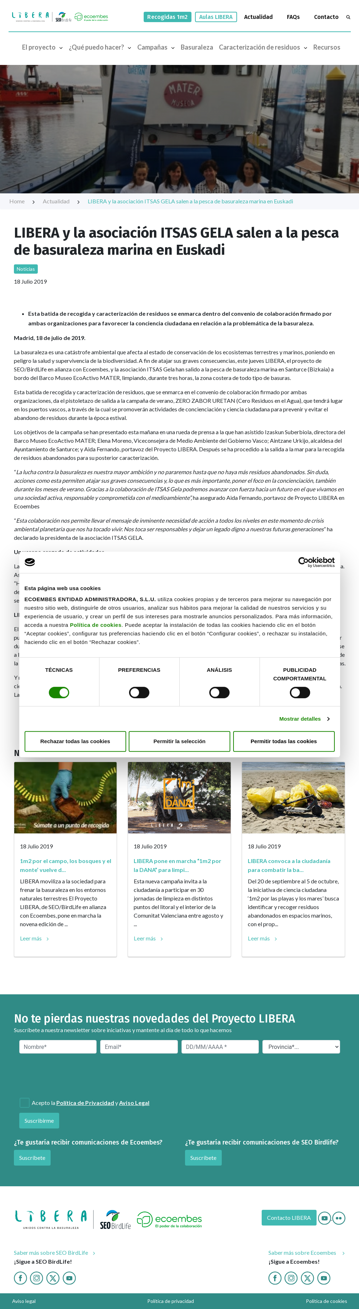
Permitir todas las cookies (284, 741)
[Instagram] (36, 1277)
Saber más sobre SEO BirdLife (51, 1252)
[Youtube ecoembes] (323, 1277)
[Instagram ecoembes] (291, 1277)
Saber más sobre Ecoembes (303, 1252)
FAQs (293, 17)
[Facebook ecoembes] (275, 1277)
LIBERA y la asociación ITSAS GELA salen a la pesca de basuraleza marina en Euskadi (190, 201)
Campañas (157, 47)
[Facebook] (20, 1277)
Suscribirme (39, 1120)
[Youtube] (325, 1217)
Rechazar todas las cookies (75, 741)
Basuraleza (197, 47)
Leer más (31, 938)
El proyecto (44, 47)
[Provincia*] (301, 1047)
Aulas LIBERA (216, 17)
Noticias (26, 269)
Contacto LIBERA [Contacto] (289, 1217)
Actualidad (258, 17)
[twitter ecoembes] (307, 1277)
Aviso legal (24, 1301)
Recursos (326, 47)
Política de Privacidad (85, 1102)
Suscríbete (32, 1157)
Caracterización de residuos (265, 47)
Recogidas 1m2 (167, 17)
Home (22, 201)
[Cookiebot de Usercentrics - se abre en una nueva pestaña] (303, 562)
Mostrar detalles (300, 719)
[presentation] (57, 1075)
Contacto (326, 17)
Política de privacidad (170, 1301)
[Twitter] (53, 1277)
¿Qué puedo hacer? (101, 47)
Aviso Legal (134, 1102)
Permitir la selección (180, 741)
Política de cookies (96, 625)
